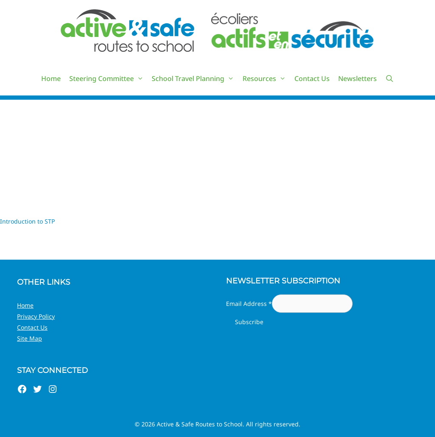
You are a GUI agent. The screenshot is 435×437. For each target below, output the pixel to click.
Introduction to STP (27, 221)
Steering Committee (108, 78)
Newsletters (357, 78)
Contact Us (312, 78)
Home (51, 78)
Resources (266, 78)
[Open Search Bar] (389, 78)
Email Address (249, 304)
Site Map (29, 338)
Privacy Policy (36, 316)
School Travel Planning (195, 78)
